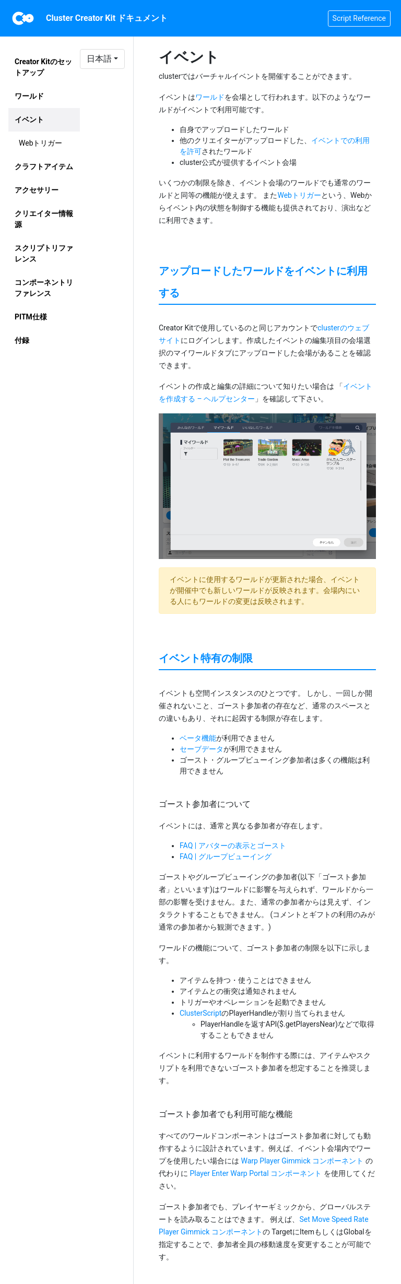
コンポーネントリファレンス (44, 288)
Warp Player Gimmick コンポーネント (302, 1161)
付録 (22, 340)
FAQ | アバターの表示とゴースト (233, 845)
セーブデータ (201, 749)
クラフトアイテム (44, 166)
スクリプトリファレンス (44, 253)
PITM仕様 (31, 317)
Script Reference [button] (359, 18)
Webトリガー (41, 143)
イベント (29, 119)
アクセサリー (36, 190)
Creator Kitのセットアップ (43, 67)
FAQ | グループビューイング (226, 856)
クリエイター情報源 (44, 219)
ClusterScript (200, 1013)
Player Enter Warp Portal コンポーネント (256, 1173)
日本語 (99, 59)
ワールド (29, 96)
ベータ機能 (198, 738)
